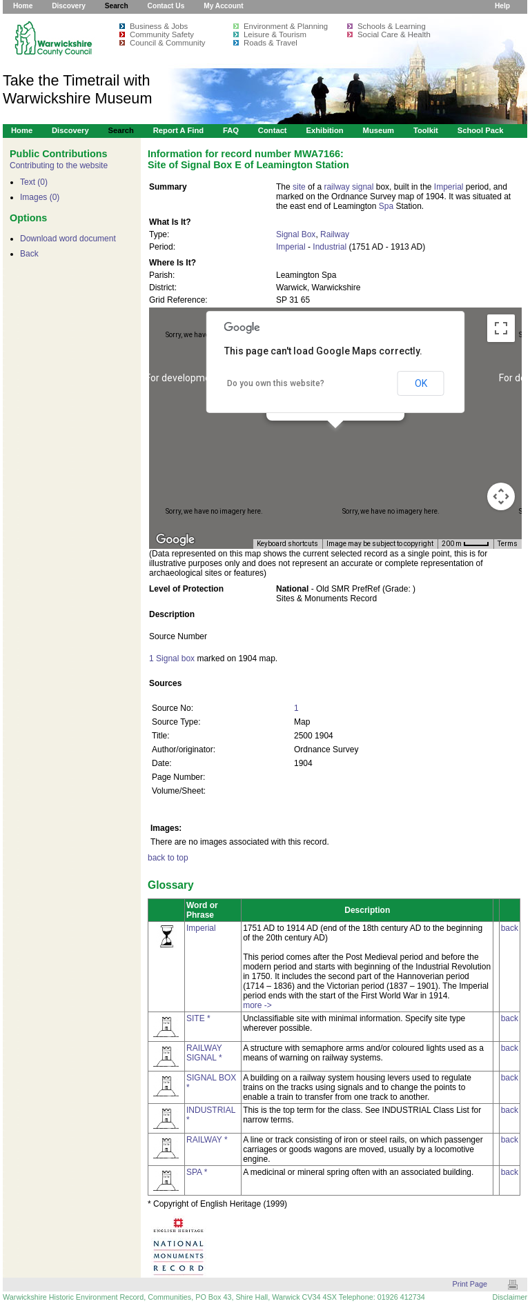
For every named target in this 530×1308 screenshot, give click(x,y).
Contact (272, 130)
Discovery (69, 6)
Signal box (175, 658)
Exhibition (324, 130)
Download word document (68, 238)
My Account (223, 6)
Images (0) (39, 197)
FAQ (231, 130)
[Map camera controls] (501, 496)
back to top (168, 858)
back (509, 928)
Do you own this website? (275, 383)
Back (29, 254)
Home (22, 6)
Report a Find (178, 130)
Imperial (449, 187)
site (299, 187)
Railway (334, 234)
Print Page (470, 1284)
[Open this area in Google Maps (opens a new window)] (175, 540)
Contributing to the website (59, 165)
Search (116, 6)
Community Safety (162, 34)
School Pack (481, 130)
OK (421, 383)
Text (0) (34, 182)
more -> (257, 1005)
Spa (386, 206)
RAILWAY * (207, 1140)
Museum (379, 130)
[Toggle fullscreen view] (501, 328)
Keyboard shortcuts (287, 543)
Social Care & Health (394, 34)
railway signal (348, 187)
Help (502, 6)
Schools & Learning (391, 26)
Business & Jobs (159, 26)
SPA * (196, 1172)
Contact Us (166, 6)
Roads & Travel (270, 43)
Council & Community (168, 43)
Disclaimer (510, 1297)
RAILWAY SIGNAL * (204, 1053)
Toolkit (425, 130)
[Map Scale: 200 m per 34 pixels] (465, 544)
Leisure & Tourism (275, 34)
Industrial (329, 247)
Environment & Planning (286, 26)
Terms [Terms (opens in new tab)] (508, 543)
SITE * (198, 1018)
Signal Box (295, 234)
